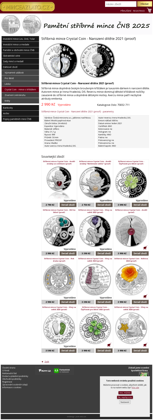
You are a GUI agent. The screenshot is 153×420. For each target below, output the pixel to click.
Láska (7, 83)
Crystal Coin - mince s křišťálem (20, 89)
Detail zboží (68, 204)
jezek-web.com (81, 416)
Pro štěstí (9, 78)
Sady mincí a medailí (13, 61)
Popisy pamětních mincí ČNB (17, 119)
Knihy (7, 100)
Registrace (7, 381)
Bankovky (8, 107)
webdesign (71, 416)
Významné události (14, 72)
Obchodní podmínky (11, 379)
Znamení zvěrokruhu (15, 95)
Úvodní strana (8, 367)
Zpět (46, 361)
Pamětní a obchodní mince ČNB (19, 50)
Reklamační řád (9, 373)
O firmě (5, 370)
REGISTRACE (139, 10)
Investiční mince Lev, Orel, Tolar (19, 38)
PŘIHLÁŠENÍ (126, 10)
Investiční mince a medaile (16, 44)
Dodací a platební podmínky (15, 376)
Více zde (135, 387)
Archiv (6, 113)
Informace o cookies (11, 387)
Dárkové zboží (10, 66)
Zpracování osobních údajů (15, 384)
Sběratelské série (11, 55)
